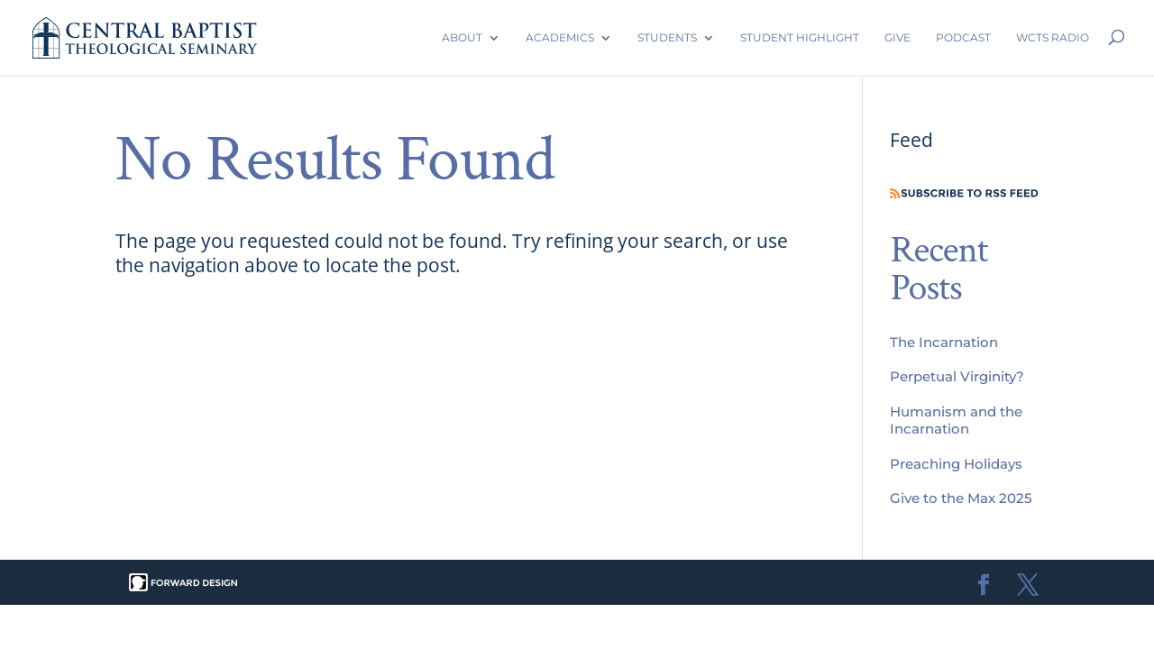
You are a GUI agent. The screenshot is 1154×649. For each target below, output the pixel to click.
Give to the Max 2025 (961, 498)
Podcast (963, 37)
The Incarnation (944, 342)
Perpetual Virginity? (957, 376)
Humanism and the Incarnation (956, 420)
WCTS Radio (1052, 37)
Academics (560, 37)
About (462, 37)
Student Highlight (799, 37)
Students (667, 37)
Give (897, 37)
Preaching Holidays (956, 463)
